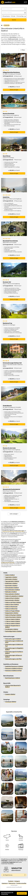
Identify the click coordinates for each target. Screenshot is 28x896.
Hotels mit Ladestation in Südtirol (14, 596)
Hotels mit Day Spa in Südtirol (13, 615)
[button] (7, 60)
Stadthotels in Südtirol (11, 583)
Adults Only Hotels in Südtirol (13, 617)
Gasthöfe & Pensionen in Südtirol (14, 666)
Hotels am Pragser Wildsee (12, 611)
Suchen (14, 20)
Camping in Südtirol (10, 701)
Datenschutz (12, 883)
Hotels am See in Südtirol (12, 604)
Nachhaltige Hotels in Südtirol (13, 631)
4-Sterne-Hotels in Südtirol (12, 621)
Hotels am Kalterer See (11, 608)
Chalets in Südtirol (10, 694)
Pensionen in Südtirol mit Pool (13, 670)
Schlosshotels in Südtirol (12, 587)
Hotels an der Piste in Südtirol (13, 602)
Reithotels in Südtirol (11, 592)
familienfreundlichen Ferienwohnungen (13, 530)
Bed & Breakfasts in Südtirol (12, 678)
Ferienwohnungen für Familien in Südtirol (14, 652)
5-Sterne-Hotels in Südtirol (12, 623)
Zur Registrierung (15, 875)
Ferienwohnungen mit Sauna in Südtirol (13, 656)
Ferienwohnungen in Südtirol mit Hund (14, 641)
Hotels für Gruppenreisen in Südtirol (12, 626)
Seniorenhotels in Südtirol (12, 600)
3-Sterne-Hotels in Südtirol (12, 619)
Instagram (17, 881)
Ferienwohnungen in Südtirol (13, 638)
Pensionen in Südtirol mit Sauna (13, 668)
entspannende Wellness (7, 562)
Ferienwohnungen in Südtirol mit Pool (14, 645)
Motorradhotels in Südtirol (12, 594)
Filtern (22, 50)
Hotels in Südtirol (10, 575)
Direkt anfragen (14, 89)
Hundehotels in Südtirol (11, 629)
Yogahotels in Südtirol (11, 577)
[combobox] (14, 8)
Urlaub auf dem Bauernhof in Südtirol (13, 686)
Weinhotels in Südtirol (11, 579)
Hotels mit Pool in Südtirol (12, 598)
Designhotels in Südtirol (11, 613)
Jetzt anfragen (22, 893)
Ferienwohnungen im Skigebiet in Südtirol (14, 648)
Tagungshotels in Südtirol (12, 581)
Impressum (5, 883)
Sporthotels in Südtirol (11, 585)
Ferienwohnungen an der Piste (13, 659)
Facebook (10, 881)
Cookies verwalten (21, 883)
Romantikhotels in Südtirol (12, 589)
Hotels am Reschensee (11, 606)
